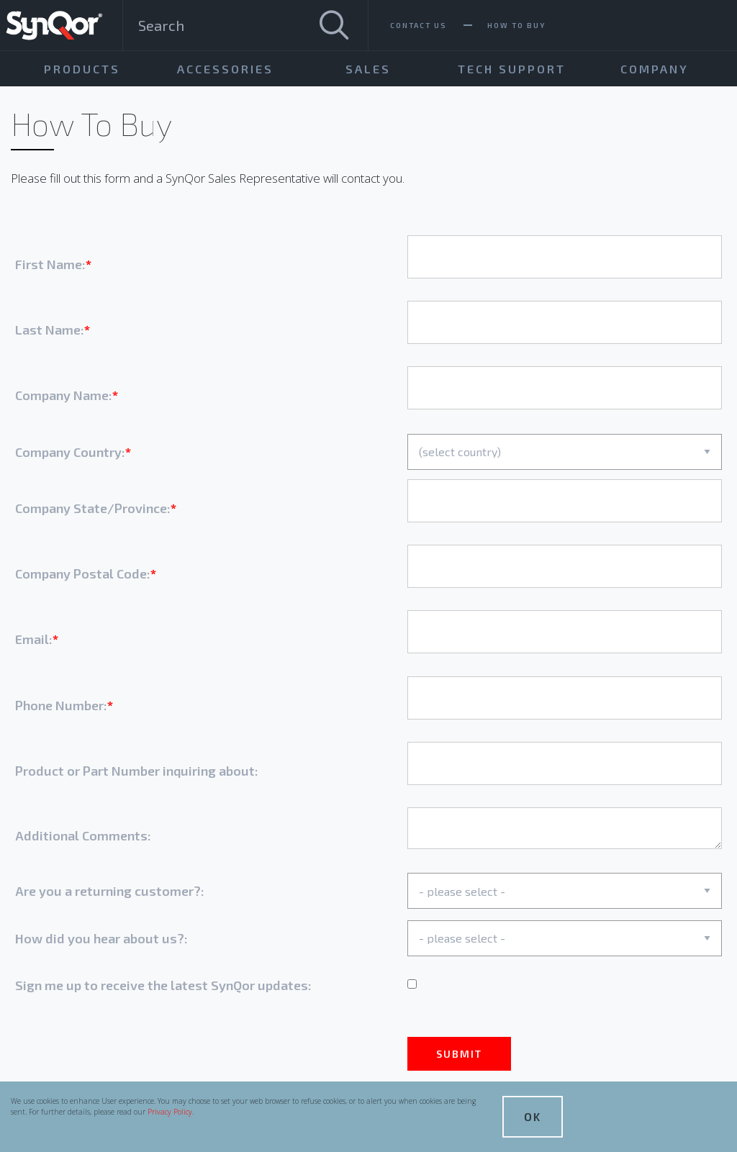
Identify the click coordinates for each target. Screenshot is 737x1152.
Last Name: (49, 329)
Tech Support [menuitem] (512, 69)
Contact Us (418, 25)
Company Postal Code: (82, 573)
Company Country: (70, 452)
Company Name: (63, 395)
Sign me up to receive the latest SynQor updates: (163, 985)
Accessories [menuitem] (225, 69)
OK (532, 1116)
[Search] (334, 25)
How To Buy (516, 25)
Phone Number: (61, 705)
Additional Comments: (83, 835)
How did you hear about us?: (101, 938)
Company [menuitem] (654, 69)
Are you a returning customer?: (109, 891)
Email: (34, 639)
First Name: (50, 264)
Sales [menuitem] (368, 69)
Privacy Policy (170, 1112)
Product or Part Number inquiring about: (136, 771)
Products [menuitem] (82, 69)
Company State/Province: (93, 508)
